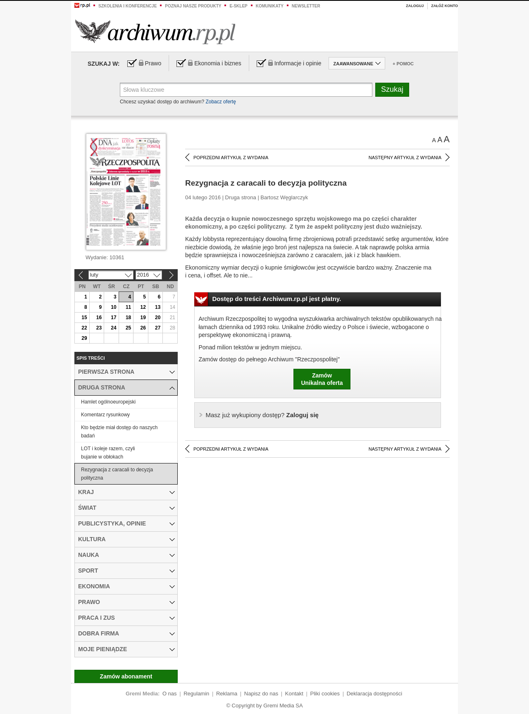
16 (99, 317)
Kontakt (294, 693)
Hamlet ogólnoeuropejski (108, 402)
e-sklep (238, 6)
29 (84, 338)
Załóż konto (444, 6)
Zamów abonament (126, 676)
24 (113, 328)
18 (128, 317)
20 (157, 317)
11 (128, 307)
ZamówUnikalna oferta (322, 379)
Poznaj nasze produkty (193, 6)
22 (84, 328)
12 (142, 307)
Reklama (226, 693)
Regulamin (196, 693)
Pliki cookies (325, 693)
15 (84, 317)
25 (128, 328)
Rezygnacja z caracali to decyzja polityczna (117, 474)
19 (142, 317)
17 (113, 317)
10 (113, 307)
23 (99, 328)
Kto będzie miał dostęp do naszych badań (119, 432)
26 (142, 328)
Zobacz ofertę (220, 102)
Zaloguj (415, 6)
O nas (169, 693)
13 (157, 307)
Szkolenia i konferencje (127, 6)
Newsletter (306, 6)
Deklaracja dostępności (374, 693)
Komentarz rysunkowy (105, 415)
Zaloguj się (262, 414)
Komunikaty (270, 6)
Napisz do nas (261, 693)
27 (157, 328)
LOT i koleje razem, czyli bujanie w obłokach (108, 453)
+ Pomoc (403, 63)
